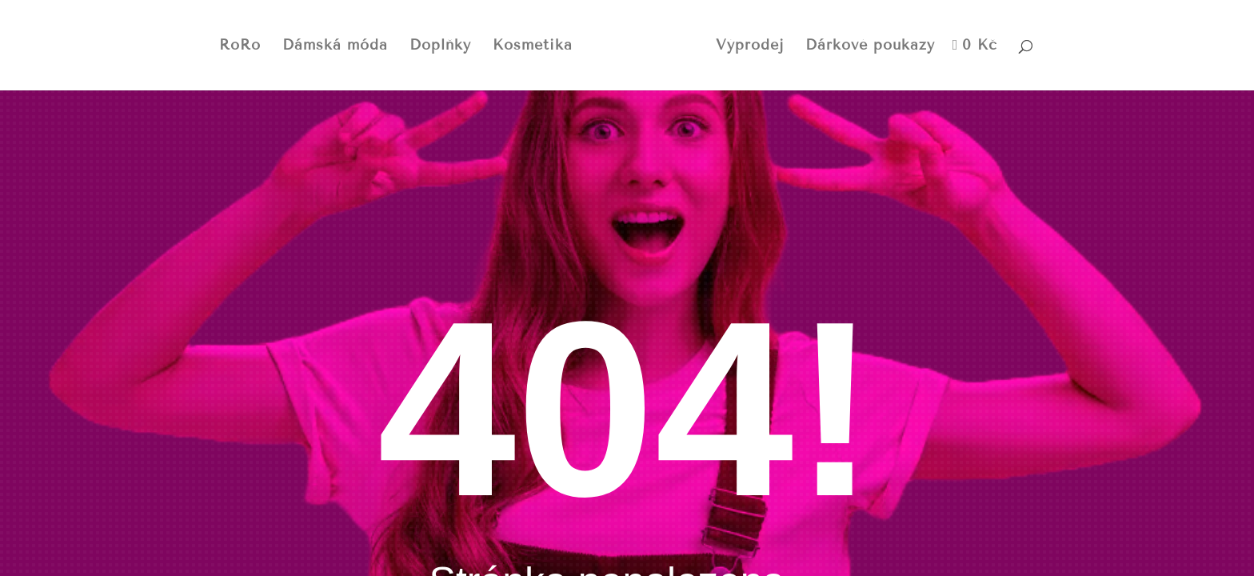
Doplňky (440, 46)
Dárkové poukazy (870, 46)
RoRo (240, 46)
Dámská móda (335, 46)
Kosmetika (533, 46)
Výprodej (750, 46)
